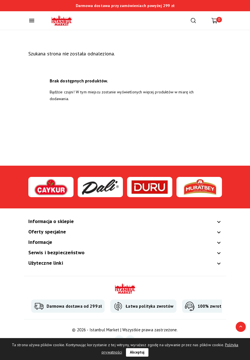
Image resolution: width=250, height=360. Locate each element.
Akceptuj (137, 352)
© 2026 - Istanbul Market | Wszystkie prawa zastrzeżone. (125, 329)
